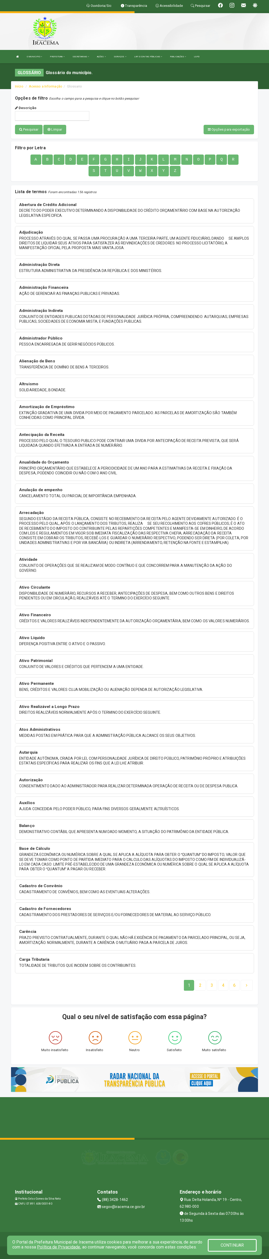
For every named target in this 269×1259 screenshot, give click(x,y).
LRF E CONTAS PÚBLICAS (148, 56)
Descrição (25, 108)
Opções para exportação (229, 129)
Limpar (55, 129)
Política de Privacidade (58, 1247)
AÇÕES (101, 56)
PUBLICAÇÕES (178, 56)
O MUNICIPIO (34, 56)
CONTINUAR (232, 1245)
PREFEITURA (57, 56)
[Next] (234, 984)
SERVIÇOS (120, 56)
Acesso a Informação (45, 86)
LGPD (196, 56)
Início (19, 86)
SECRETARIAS (81, 56)
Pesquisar (28, 129)
